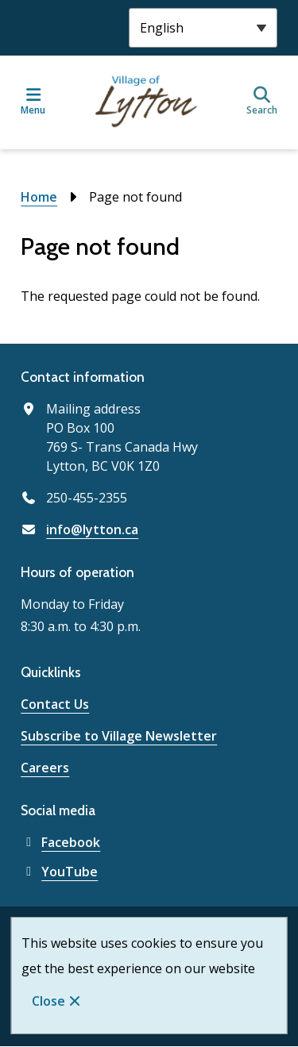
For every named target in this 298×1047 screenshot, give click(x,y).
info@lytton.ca (92, 529)
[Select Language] (203, 28)
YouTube (59, 871)
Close (48, 1001)
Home (39, 197)
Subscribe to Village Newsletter (119, 736)
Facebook (60, 842)
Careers (45, 767)
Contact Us (55, 704)
